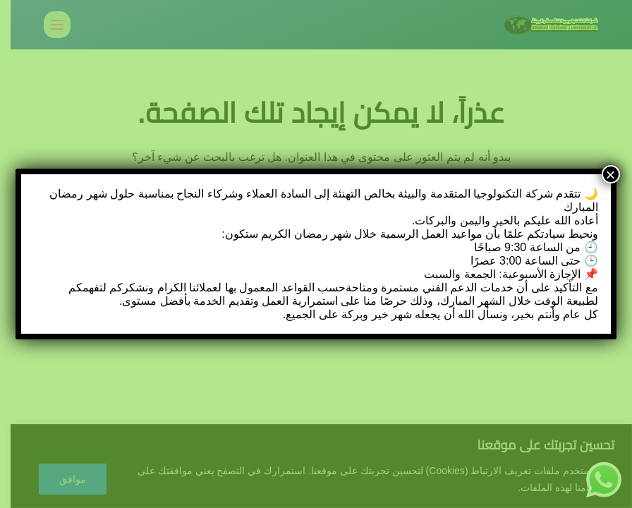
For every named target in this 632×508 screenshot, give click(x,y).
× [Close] (611, 174)
